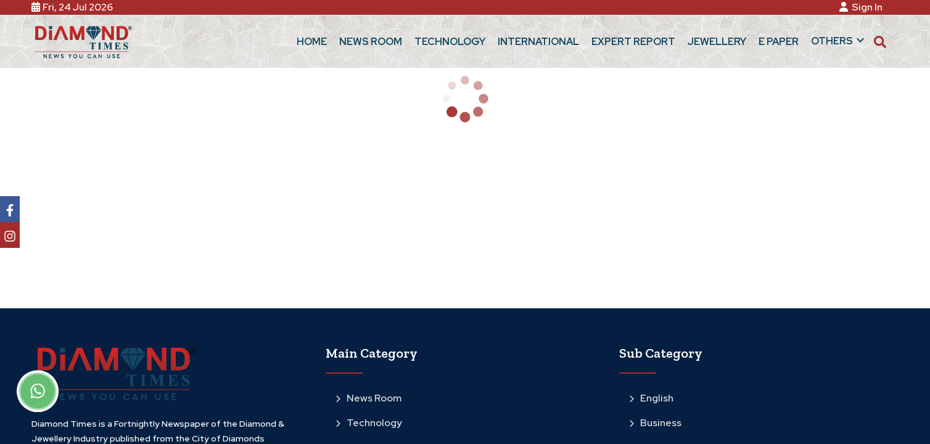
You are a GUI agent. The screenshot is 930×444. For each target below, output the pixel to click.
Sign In (862, 7)
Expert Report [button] (633, 41)
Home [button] (312, 41)
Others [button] (839, 40)
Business (655, 422)
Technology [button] (449, 41)
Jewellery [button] (717, 41)
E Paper (779, 41)
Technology (368, 422)
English (651, 398)
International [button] (538, 41)
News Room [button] (370, 41)
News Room (368, 398)
